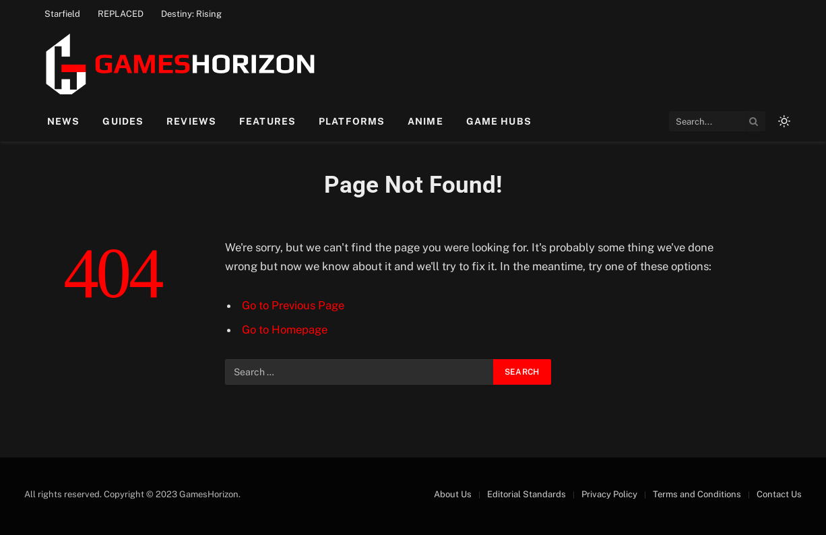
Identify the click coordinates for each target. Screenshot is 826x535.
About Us (453, 494)
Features (267, 121)
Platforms (352, 121)
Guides (123, 121)
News (63, 121)
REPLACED (121, 14)
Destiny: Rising (191, 14)
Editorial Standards (526, 494)
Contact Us (779, 494)
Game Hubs (499, 121)
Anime (425, 121)
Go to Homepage (284, 329)
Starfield (62, 14)
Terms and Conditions (697, 494)
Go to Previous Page (293, 305)
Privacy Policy (609, 494)
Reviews (191, 121)
